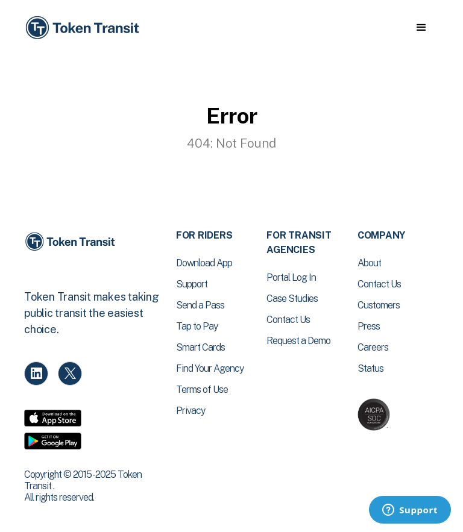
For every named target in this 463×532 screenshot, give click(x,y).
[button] (421, 28)
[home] (84, 28)
